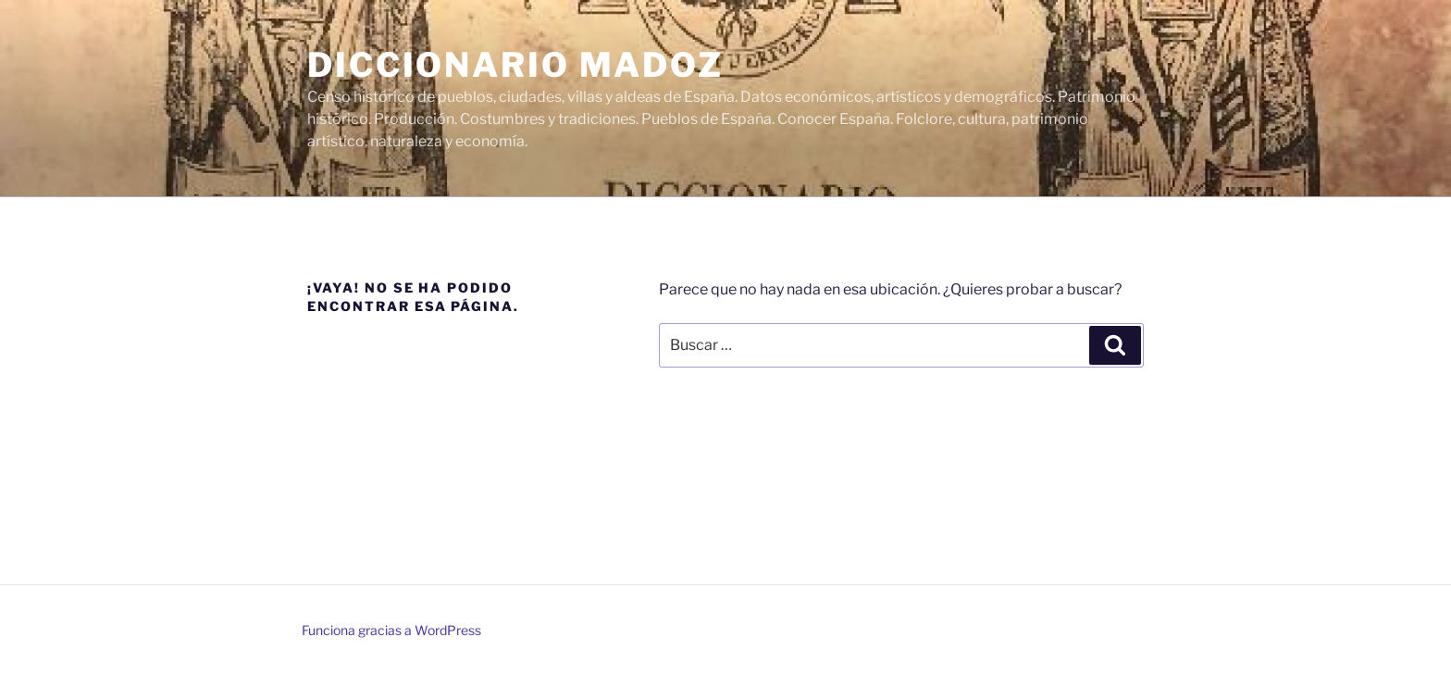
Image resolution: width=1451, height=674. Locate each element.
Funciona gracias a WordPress (391, 630)
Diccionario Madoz (515, 64)
